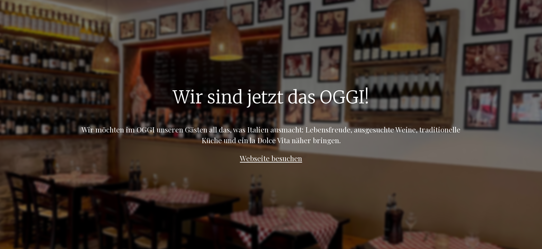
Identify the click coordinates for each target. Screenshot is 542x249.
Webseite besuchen (271, 158)
